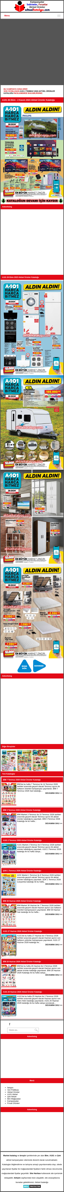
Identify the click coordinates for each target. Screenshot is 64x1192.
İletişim (10, 1088)
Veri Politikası (13, 1090)
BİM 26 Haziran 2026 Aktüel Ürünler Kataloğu (22, 962)
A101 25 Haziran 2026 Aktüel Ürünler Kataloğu (22, 992)
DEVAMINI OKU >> (53, 793)
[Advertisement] (32, 52)
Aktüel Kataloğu (41, 1182)
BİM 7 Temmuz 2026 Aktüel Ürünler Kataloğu (22, 780)
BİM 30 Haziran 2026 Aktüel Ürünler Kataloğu (22, 901)
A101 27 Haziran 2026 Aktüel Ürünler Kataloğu (22, 931)
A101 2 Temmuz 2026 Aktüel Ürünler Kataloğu (22, 840)
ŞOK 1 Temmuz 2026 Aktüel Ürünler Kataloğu (22, 871)
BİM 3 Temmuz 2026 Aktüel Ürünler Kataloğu (22, 810)
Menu (7, 15)
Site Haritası (35, 1173)
